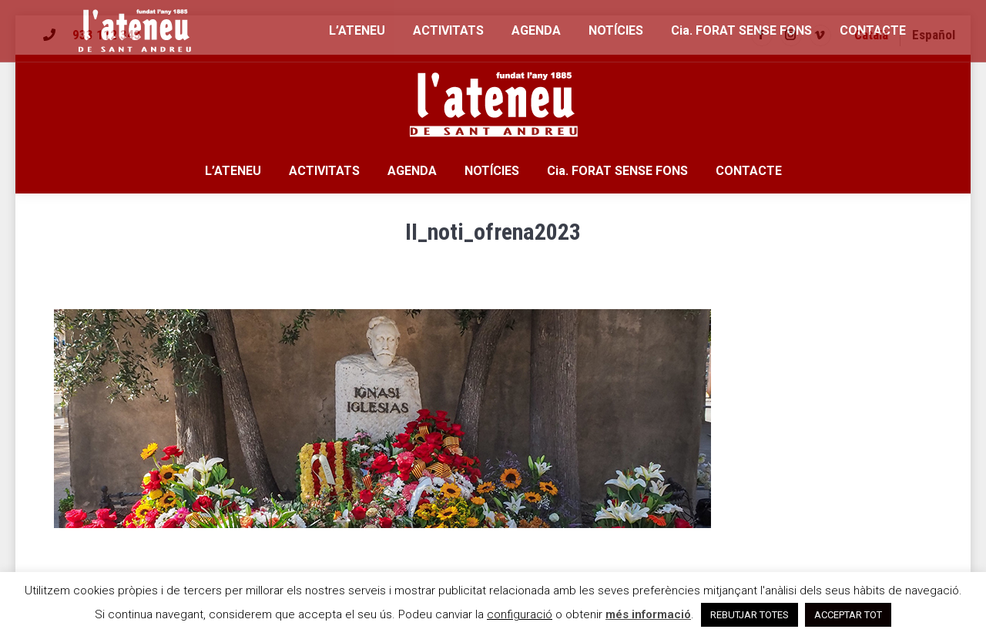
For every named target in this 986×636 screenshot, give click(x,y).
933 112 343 (106, 34)
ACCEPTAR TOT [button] (848, 615)
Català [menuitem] (871, 34)
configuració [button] (519, 614)
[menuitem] (871, 35)
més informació (648, 614)
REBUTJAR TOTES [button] (749, 615)
